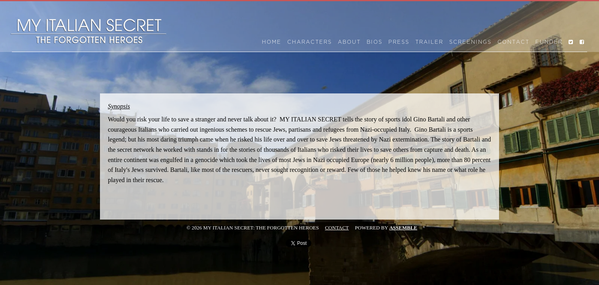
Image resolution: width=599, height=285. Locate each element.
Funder (549, 42)
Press (398, 42)
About (349, 42)
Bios (374, 42)
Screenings (470, 42)
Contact (513, 42)
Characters (309, 42)
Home (271, 42)
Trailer (429, 42)
